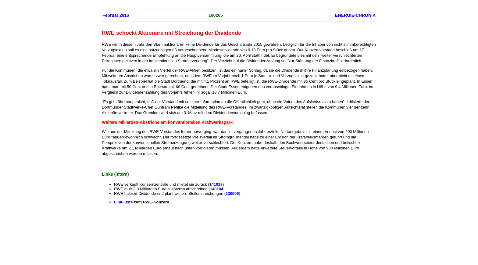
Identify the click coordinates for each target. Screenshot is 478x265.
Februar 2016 (115, 15)
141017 (216, 184)
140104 (216, 189)
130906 (232, 193)
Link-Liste (124, 202)
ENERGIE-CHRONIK (355, 15)
